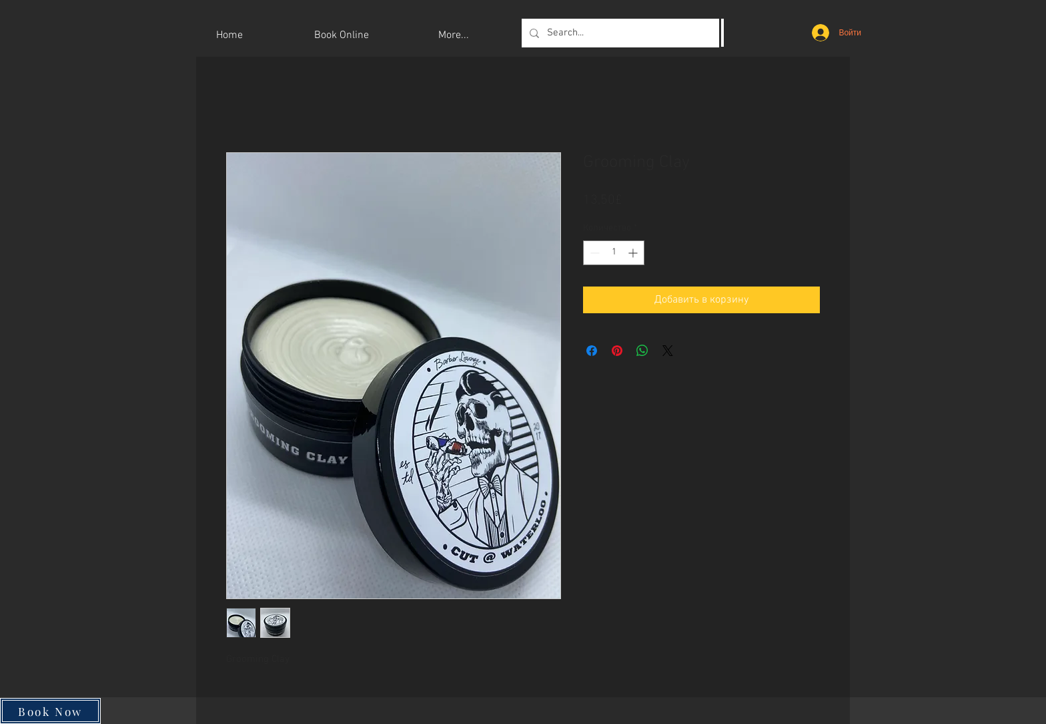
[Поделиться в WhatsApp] (642, 351)
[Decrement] (593, 252)
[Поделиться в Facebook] (592, 351)
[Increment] (634, 252)
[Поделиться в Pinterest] (617, 351)
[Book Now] (50, 711)
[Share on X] (668, 351)
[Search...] (621, 33)
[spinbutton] (614, 252)
